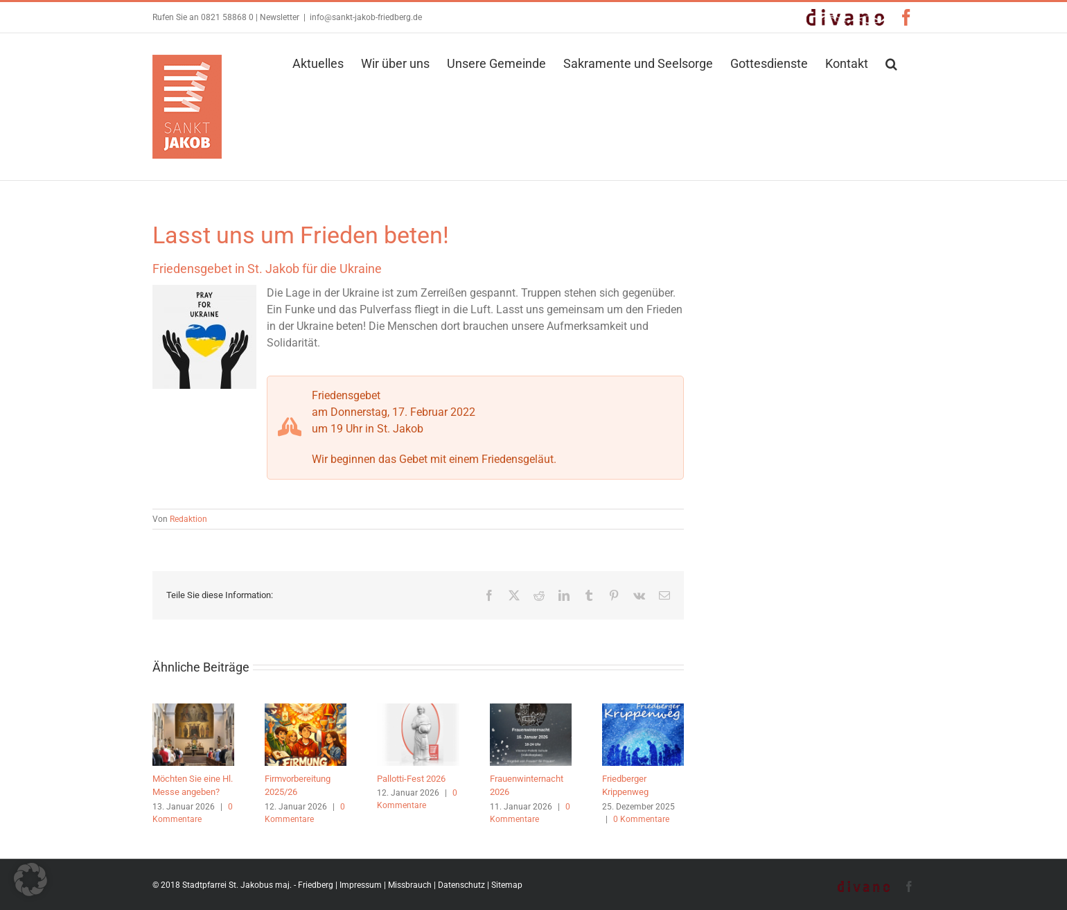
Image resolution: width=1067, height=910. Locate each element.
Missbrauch (410, 885)
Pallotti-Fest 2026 (411, 778)
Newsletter (279, 17)
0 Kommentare (641, 819)
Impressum (361, 885)
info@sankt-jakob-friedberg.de (366, 17)
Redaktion (188, 519)
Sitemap (506, 885)
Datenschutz (461, 885)
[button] (891, 62)
